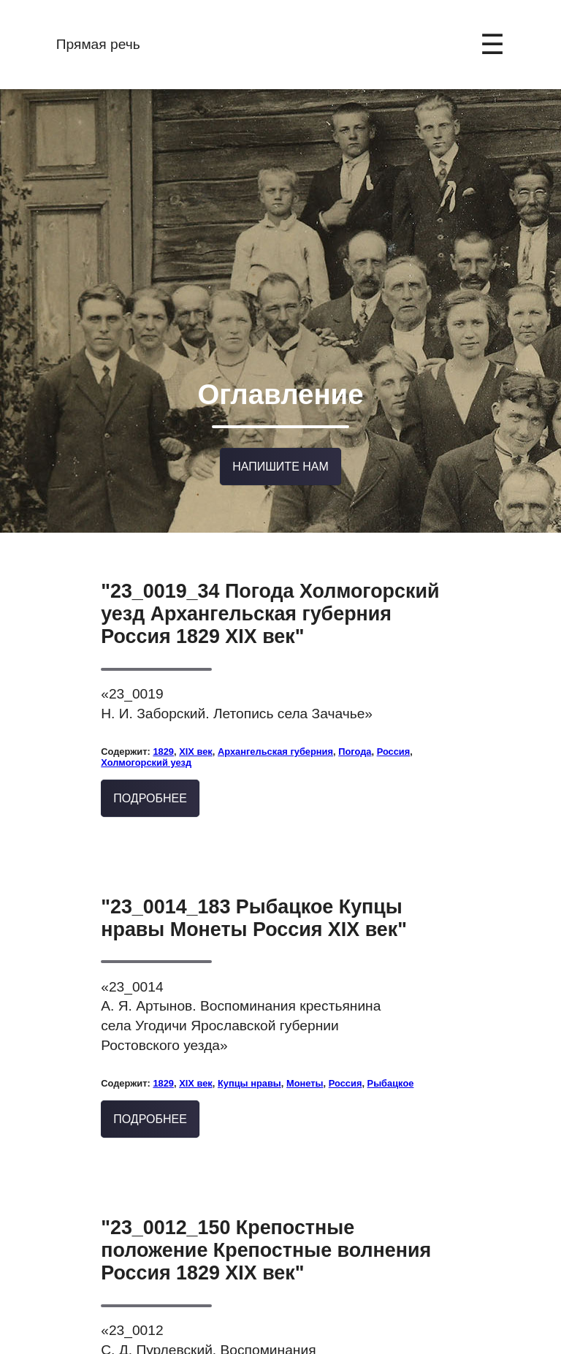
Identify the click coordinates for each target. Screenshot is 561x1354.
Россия (394, 725)
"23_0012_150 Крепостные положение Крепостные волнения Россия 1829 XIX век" (266, 1224)
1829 (163, 725)
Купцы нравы (249, 1056)
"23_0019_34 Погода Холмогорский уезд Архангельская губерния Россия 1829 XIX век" (270, 587)
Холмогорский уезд (146, 736)
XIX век (196, 725)
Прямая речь (98, 44)
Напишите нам (280, 442)
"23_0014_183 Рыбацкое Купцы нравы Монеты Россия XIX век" (254, 892)
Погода (354, 725)
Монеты (305, 1056)
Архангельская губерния (275, 725)
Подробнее (150, 772)
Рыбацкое (390, 1056)
